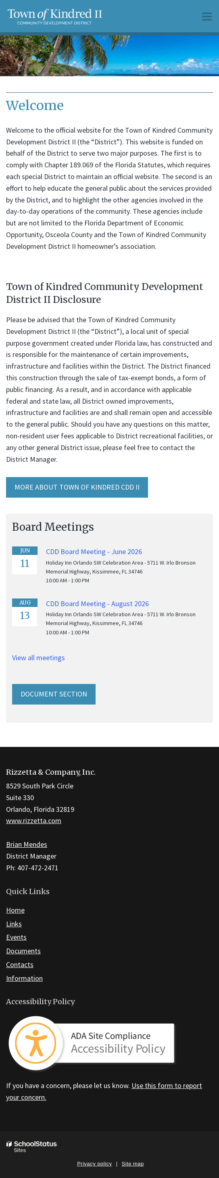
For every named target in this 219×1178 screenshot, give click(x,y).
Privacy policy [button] (94, 1164)
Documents (23, 950)
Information (24, 978)
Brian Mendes (26, 844)
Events (16, 937)
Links (14, 923)
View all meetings (38, 657)
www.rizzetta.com (33, 820)
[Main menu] (207, 16)
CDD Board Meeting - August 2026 (97, 603)
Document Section (54, 693)
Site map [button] (133, 1164)
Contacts (19, 964)
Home (15, 910)
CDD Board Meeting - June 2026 (94, 551)
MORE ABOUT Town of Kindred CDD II (77, 487)
